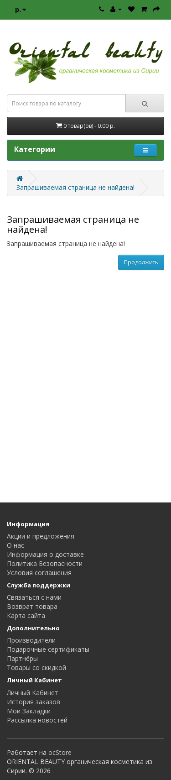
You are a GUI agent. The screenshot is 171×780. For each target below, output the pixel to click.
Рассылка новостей (37, 720)
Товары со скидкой (36, 667)
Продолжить (141, 262)
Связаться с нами (34, 597)
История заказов (33, 701)
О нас (15, 545)
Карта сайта (26, 615)
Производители (31, 640)
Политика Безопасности (45, 563)
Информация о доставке (45, 554)
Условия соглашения (39, 572)
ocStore (60, 752)
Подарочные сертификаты (48, 649)
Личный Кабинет (32, 692)
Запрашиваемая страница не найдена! (75, 187)
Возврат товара (32, 606)
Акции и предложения (40, 536)
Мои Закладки (29, 711)
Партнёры (22, 658)
